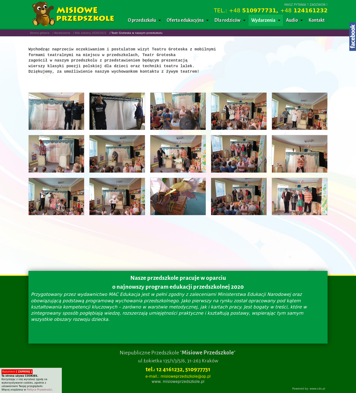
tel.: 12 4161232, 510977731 (178, 369)
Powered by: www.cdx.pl (308, 388)
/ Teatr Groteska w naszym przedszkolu (136, 33)
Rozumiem (17, 371)
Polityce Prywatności (39, 389)
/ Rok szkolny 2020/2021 (90, 33)
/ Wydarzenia (61, 33)
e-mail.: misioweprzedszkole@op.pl (178, 376)
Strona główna (39, 33)
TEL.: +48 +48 (271, 10)
